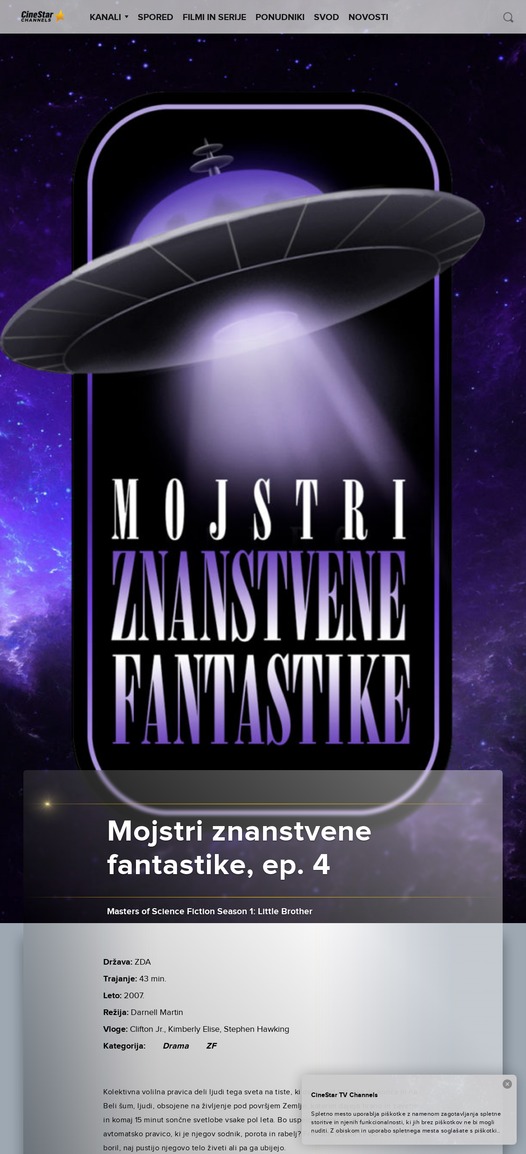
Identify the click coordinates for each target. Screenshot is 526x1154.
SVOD (326, 17)
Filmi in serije (214, 17)
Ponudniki (280, 17)
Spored (155, 17)
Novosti (368, 17)
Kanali (109, 17)
